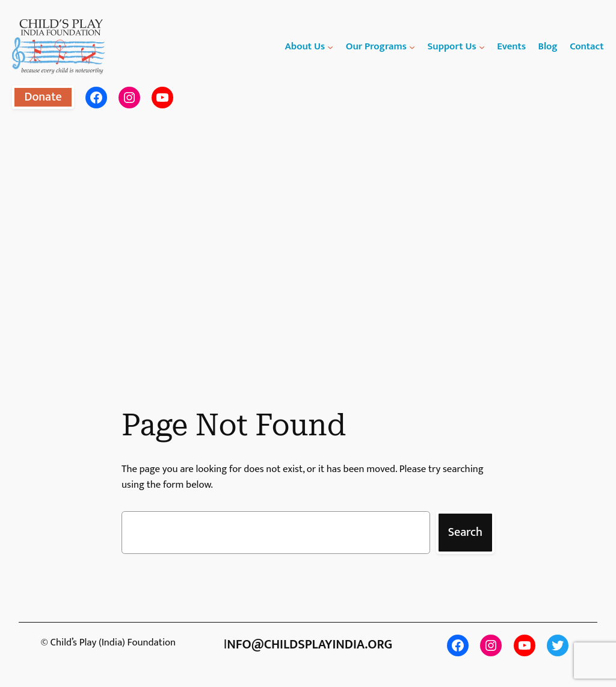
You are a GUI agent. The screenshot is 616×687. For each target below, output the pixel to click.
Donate (42, 97)
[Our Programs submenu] (412, 46)
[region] (308, 243)
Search (465, 532)
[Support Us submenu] (482, 46)
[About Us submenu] (330, 46)
